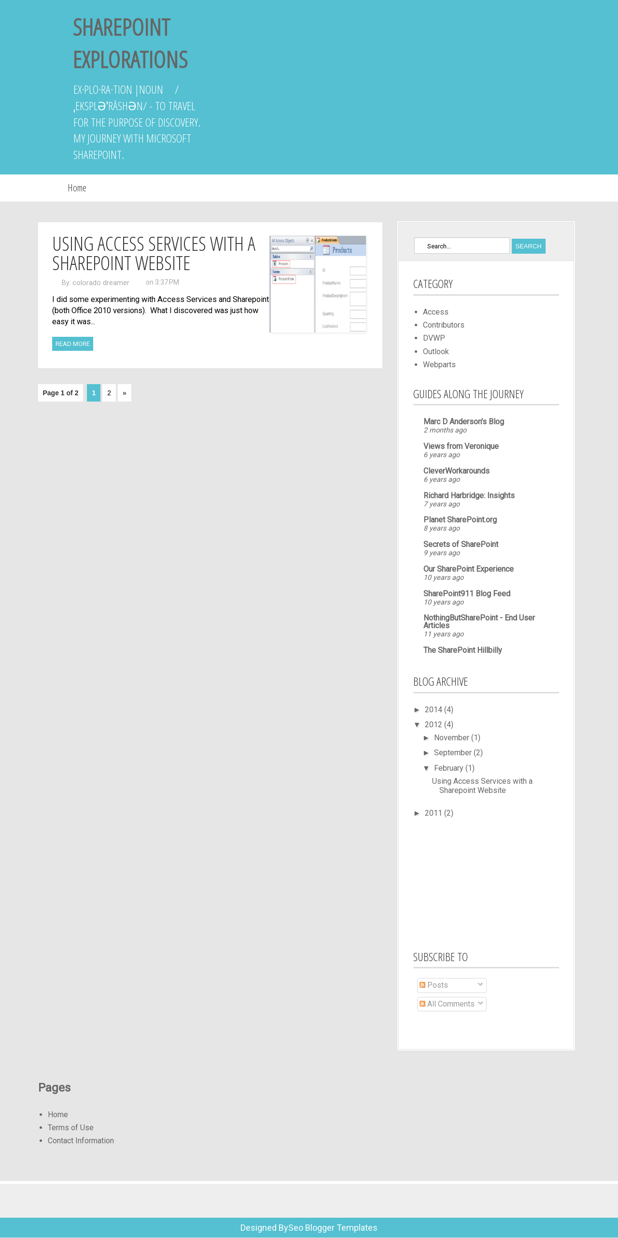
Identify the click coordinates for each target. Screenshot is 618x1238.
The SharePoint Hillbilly (462, 650)
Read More (73, 343)
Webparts (439, 364)
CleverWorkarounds (456, 470)
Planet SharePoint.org (460, 519)
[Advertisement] (461, 882)
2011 (434, 813)
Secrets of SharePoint (460, 544)
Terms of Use (71, 1127)
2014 (434, 709)
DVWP (434, 338)
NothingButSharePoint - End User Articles (479, 621)
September (454, 752)
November (452, 737)
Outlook (436, 351)
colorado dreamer (100, 282)
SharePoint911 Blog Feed (466, 593)
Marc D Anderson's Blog (463, 421)
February (449, 768)
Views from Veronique (461, 446)
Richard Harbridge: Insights (469, 495)
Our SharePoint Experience (468, 569)
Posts (434, 985)
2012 (434, 724)
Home (77, 187)
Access (436, 312)
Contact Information (81, 1140)
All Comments (447, 1003)
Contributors (443, 325)
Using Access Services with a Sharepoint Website (153, 253)
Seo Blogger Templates (333, 1228)
